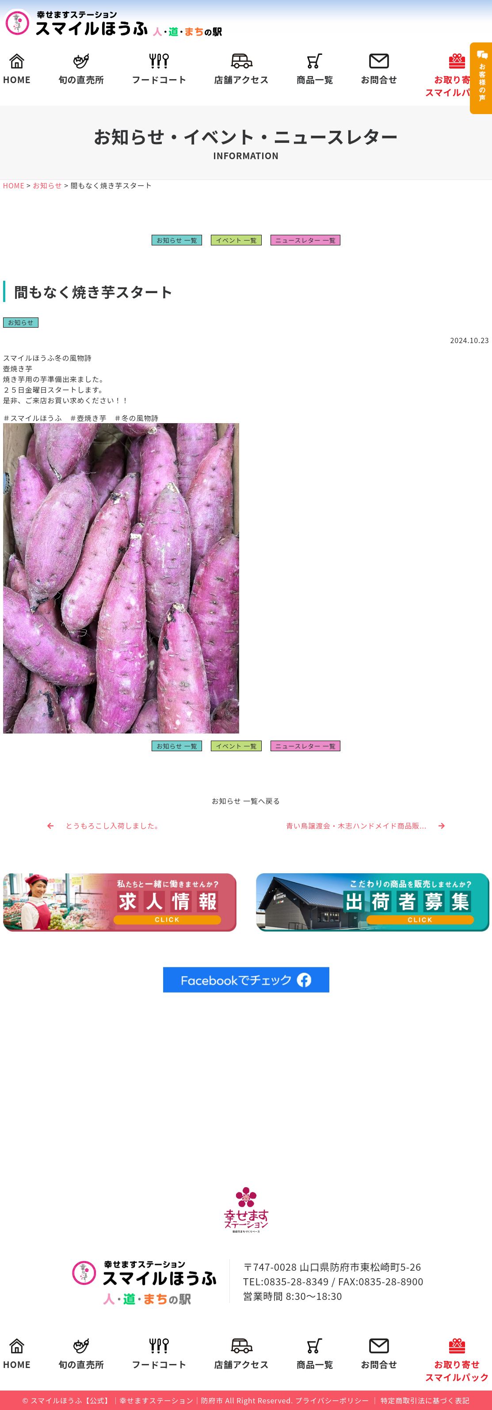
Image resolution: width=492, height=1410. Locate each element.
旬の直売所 (81, 69)
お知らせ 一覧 (176, 240)
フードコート (159, 69)
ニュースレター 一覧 (305, 240)
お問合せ (379, 69)
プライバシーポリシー (332, 1400)
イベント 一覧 (236, 240)
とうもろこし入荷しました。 (104, 825)
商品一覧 (315, 69)
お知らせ (21, 322)
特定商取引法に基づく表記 (425, 1400)
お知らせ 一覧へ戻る (246, 800)
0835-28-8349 (296, 1281)
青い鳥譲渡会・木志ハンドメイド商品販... (365, 825)
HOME (17, 69)
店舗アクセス (241, 69)
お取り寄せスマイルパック (457, 76)
